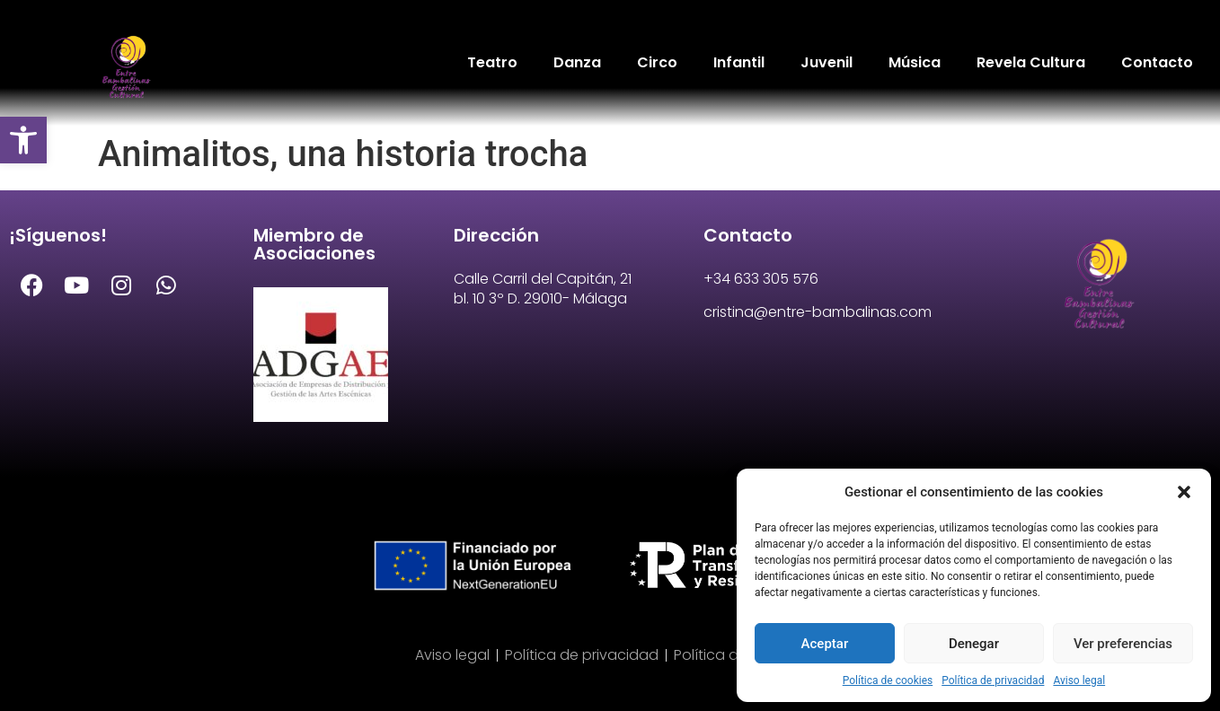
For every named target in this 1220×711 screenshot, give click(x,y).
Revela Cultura (1031, 62)
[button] (23, 140)
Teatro (492, 62)
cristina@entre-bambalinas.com (817, 312)
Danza (577, 62)
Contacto (1157, 62)
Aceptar (825, 644)
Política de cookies (888, 680)
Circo (657, 62)
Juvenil (826, 62)
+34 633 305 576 (760, 278)
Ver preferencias (1123, 644)
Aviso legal (1079, 680)
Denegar (974, 644)
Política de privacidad (993, 680)
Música (914, 62)
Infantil (739, 62)
